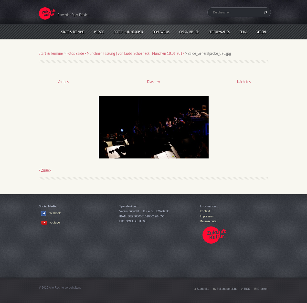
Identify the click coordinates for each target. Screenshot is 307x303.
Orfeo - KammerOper (128, 32)
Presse (99, 32)
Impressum (207, 216)
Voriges (63, 81)
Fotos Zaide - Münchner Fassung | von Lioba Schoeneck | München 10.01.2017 (125, 53)
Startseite (203, 289)
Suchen (264, 12)
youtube (50, 222)
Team (243, 32)
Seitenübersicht (226, 289)
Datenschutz (208, 221)
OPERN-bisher (189, 32)
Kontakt (205, 211)
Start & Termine (73, 32)
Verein (261, 32)
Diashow (153, 81)
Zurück (46, 170)
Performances (219, 32)
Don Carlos (161, 32)
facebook (55, 213)
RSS (247, 289)
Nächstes (244, 81)
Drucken (262, 289)
